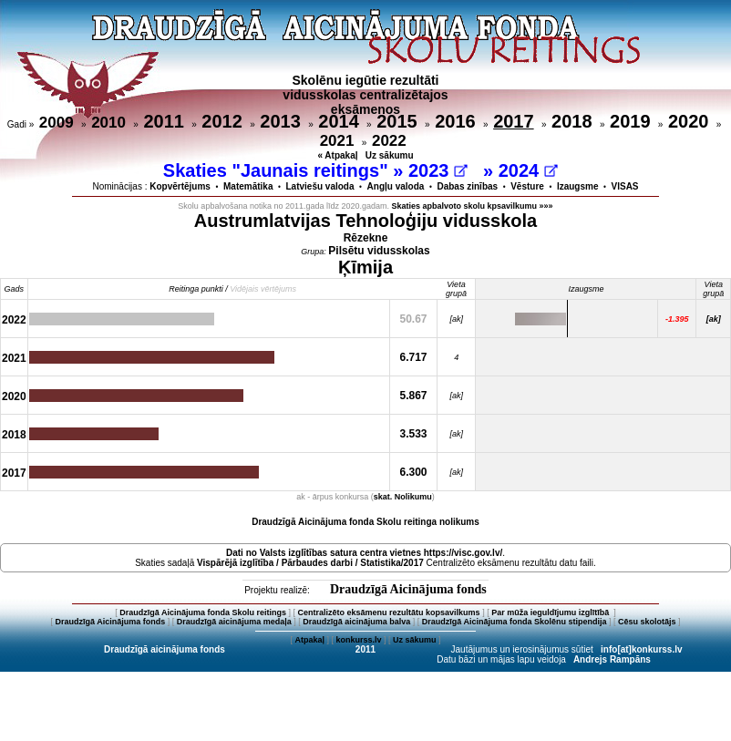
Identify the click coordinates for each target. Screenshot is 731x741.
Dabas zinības (467, 186)
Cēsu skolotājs (647, 621)
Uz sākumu (390, 155)
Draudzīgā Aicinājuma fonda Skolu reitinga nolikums (365, 522)
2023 (438, 170)
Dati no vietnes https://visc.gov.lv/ (364, 553)
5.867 (413, 395)
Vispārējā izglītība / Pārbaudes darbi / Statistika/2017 (310, 563)
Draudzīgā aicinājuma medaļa (234, 621)
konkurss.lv (358, 639)
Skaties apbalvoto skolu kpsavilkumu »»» (472, 206)
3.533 (413, 433)
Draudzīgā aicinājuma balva (356, 621)
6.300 (413, 472)
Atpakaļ (309, 639)
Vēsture (527, 186)
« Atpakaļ (337, 155)
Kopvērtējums (180, 186)
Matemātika (248, 186)
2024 (528, 170)
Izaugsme (578, 186)
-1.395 (677, 319)
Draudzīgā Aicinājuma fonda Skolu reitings (202, 612)
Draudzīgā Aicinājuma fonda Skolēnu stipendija (514, 621)
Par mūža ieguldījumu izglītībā (551, 612)
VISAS (625, 186)
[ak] (713, 319)
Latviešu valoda (320, 186)
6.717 (413, 357)
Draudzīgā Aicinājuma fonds (408, 589)
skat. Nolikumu (403, 496)
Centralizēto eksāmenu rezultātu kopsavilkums (389, 612)
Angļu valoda (396, 186)
